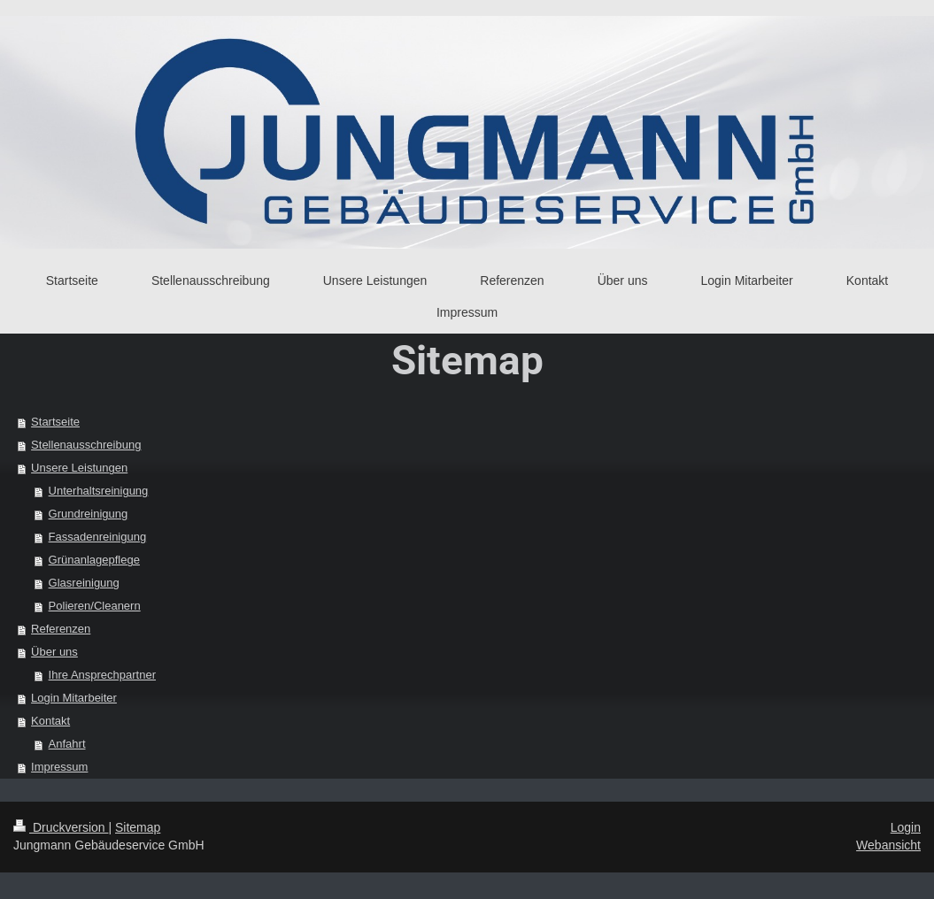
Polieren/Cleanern (95, 605)
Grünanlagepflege (94, 559)
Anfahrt (67, 743)
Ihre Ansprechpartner (102, 674)
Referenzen (60, 628)
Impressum (59, 766)
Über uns (54, 651)
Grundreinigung (88, 513)
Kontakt (50, 720)
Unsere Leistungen (79, 467)
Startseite (55, 421)
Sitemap (137, 827)
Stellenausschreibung (86, 444)
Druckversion (60, 827)
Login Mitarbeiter (74, 697)
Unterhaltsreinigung (99, 490)
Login (906, 827)
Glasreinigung (84, 582)
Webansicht (888, 845)
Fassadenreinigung (98, 536)
